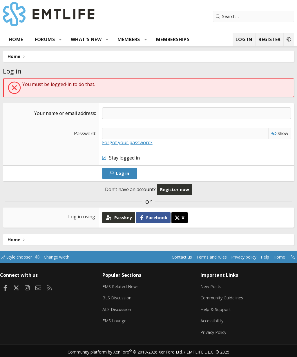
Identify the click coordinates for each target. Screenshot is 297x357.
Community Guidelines (221, 297)
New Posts (210, 286)
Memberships (172, 39)
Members (128, 39)
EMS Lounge (116, 320)
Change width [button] (64, 257)
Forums (45, 39)
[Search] (253, 16)
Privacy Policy (212, 331)
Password (84, 133)
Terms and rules (201, 257)
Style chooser (22, 257)
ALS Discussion (118, 308)
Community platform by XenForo (129, 350)
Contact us (170, 257)
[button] (60, 39)
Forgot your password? (127, 142)
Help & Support (214, 308)
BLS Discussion (119, 297)
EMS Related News (123, 286)
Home (16, 39)
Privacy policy (236, 257)
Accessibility (211, 320)
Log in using (81, 216)
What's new (86, 39)
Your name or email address (64, 113)
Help (259, 257)
